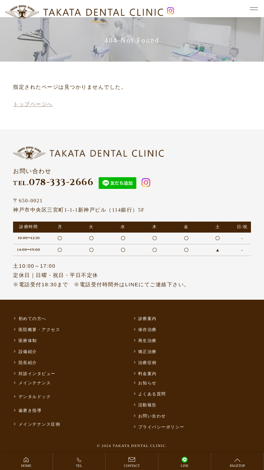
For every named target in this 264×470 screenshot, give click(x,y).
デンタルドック (35, 396)
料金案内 (147, 373)
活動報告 (147, 405)
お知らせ (147, 383)
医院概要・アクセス (39, 329)
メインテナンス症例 (39, 424)
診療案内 (147, 318)
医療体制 (28, 340)
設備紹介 (28, 351)
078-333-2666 (53, 183)
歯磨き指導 (30, 410)
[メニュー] (253, 9)
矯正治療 (147, 351)
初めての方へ (32, 318)
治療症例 (147, 362)
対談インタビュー (37, 373)
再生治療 (147, 340)
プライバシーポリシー (161, 427)
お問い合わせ (152, 416)
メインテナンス (35, 383)
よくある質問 (152, 394)
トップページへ (33, 104)
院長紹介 (28, 362)
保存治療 (147, 329)
